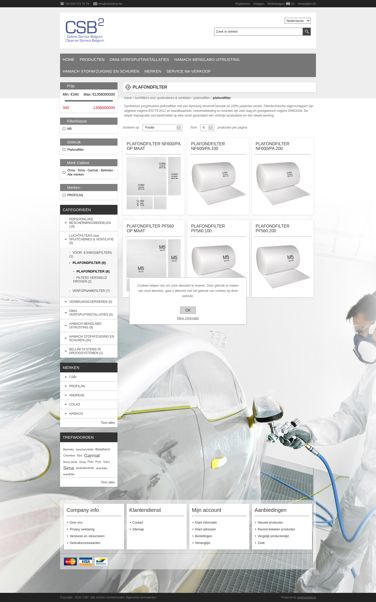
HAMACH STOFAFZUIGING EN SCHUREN (101, 71)
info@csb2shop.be (110, 3)
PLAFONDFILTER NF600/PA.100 (208, 146)
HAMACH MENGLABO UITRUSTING (207, 59)
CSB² (73, 377)
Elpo (79, 455)
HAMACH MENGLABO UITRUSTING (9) (85, 325)
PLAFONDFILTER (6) (93, 271)
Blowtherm (102, 449)
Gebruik (74, 142)
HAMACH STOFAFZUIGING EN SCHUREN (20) (91, 338)
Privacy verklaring (82, 529)
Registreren (242, 3)
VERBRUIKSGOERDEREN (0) (90, 302)
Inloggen (258, 3)
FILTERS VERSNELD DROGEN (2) (90, 279)
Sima (68, 468)
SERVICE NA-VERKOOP (188, 71)
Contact (137, 522)
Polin (90, 461)
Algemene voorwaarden (141, 597)
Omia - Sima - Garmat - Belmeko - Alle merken (91, 172)
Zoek (261, 543)
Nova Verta (70, 462)
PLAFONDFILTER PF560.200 (273, 228)
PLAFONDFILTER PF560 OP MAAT (150, 228)
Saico (106, 461)
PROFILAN (75, 195)
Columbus (69, 455)
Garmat (92, 455)
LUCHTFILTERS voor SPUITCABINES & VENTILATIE (163, 98)
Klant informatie (206, 522)
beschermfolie (84, 449)
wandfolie (68, 474)
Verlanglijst (202, 543)
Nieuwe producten (270, 522)
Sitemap (138, 529)
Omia (82, 462)
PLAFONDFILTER (201, 98)
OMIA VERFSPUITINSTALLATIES (139, 59)
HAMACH (76, 413)
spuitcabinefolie (85, 468)
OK (188, 310)
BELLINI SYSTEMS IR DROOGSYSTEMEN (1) (86, 351)
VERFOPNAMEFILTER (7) (90, 291)
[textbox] (258, 32)
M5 (69, 129)
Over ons (76, 522)
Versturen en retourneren (87, 536)
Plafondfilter (75, 150)
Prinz (98, 461)
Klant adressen (205, 529)
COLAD (74, 404)
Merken (152, 71)
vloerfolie (101, 468)
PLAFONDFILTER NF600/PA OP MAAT (153, 146)
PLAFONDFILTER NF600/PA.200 (273, 146)
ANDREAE (76, 395)
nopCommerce (306, 597)
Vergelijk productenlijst (273, 536)
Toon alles (108, 423)
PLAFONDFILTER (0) (89, 263)
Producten (92, 59)
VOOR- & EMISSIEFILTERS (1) (90, 254)
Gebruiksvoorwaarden (85, 543)
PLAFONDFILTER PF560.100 (208, 228)
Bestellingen (203, 536)
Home (68, 59)
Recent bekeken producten (276, 529)
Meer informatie (188, 318)
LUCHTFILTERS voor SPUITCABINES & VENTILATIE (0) (91, 239)
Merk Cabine (78, 162)
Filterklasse (77, 121)
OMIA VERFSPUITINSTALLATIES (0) (91, 312)
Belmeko (68, 449)
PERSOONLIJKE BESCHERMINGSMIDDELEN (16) (90, 222)
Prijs (71, 86)
